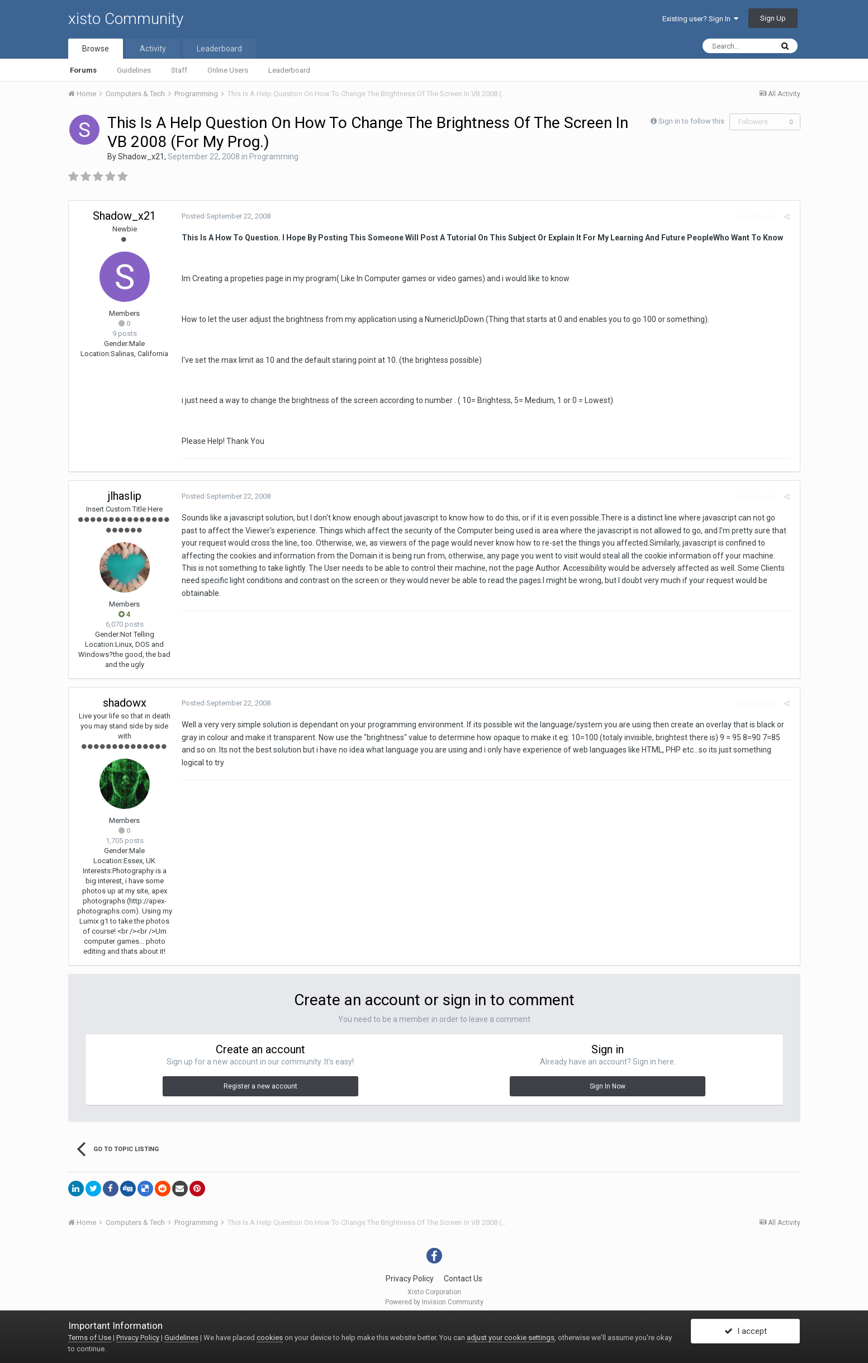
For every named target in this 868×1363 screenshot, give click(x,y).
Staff (179, 70)
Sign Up (773, 18)
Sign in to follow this (691, 121)
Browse (95, 48)
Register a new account (260, 1086)
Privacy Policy (410, 1278)
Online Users (227, 70)
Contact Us (463, 1278)
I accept (745, 1331)
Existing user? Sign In (700, 19)
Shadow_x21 (141, 156)
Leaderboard (289, 70)
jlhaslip (124, 496)
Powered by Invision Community (434, 1302)
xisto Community (125, 19)
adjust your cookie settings (510, 1337)
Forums (83, 70)
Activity (153, 48)
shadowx (124, 702)
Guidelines (134, 70)
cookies (270, 1337)
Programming (273, 156)
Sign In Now (607, 1086)
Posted (225, 216)
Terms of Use (89, 1337)
